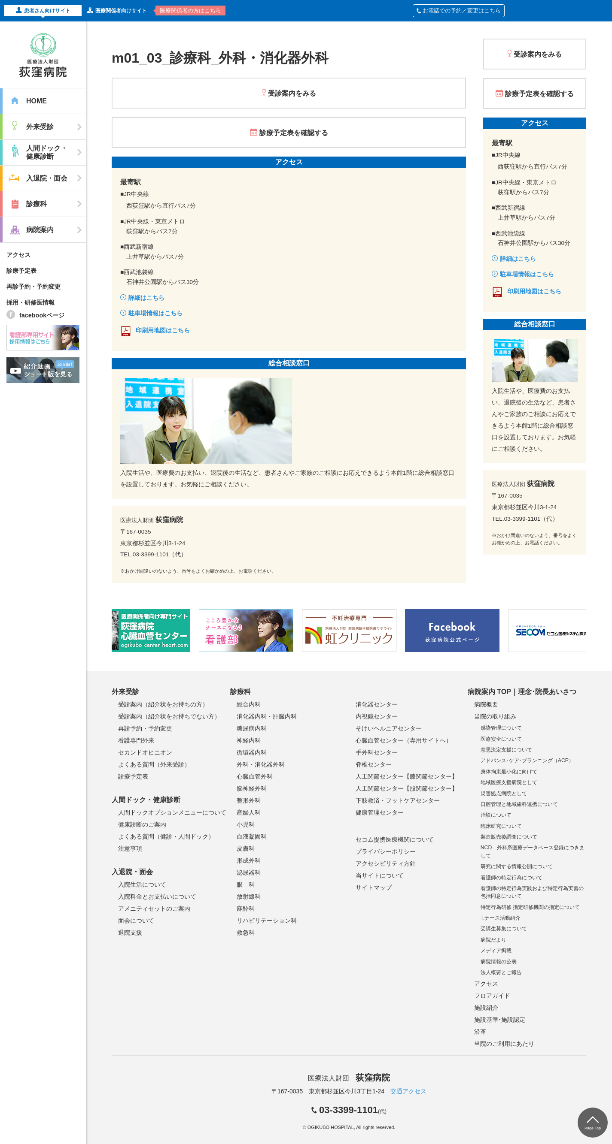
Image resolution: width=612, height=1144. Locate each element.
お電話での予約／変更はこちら (459, 10)
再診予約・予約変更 (33, 286)
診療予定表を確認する (293, 132)
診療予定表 (21, 270)
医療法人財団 (349, 1078)
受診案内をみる (292, 93)
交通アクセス (408, 1091)
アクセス (18, 254)
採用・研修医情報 (30, 302)
